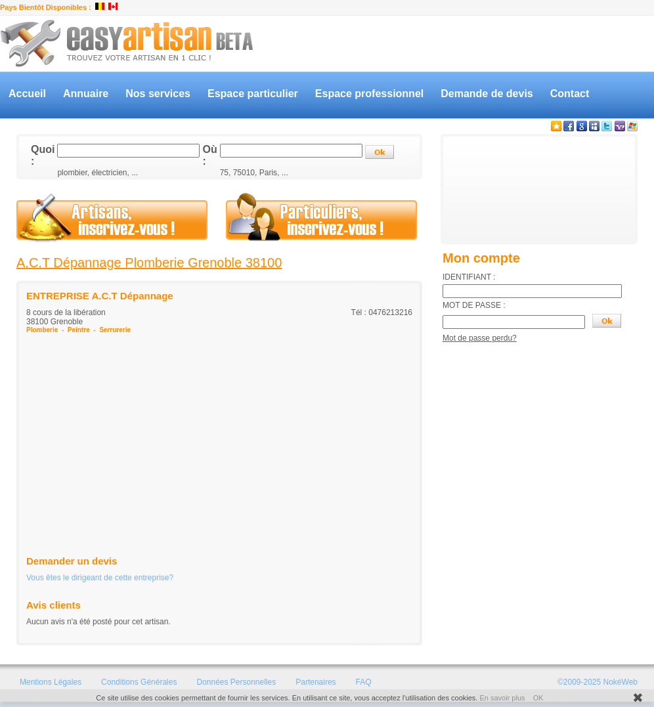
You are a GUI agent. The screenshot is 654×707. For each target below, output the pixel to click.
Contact (570, 93)
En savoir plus (502, 698)
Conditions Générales (139, 682)
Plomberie (42, 329)
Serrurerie (115, 329)
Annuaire (85, 93)
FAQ (364, 682)
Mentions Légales (50, 682)
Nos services (157, 93)
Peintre (79, 329)
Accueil (27, 93)
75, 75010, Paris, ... (254, 172)
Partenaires (315, 682)
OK (538, 698)
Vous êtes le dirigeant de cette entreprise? (99, 577)
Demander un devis (71, 561)
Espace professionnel (369, 93)
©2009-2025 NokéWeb (597, 682)
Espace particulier (252, 93)
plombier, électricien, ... (97, 172)
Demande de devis (487, 93)
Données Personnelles (236, 682)
